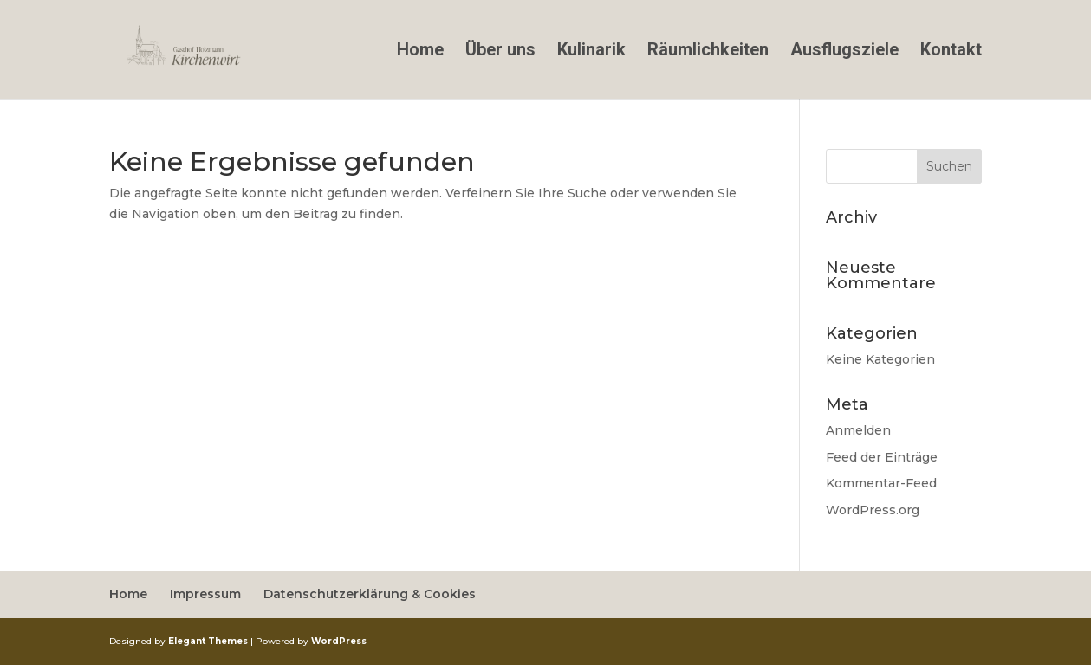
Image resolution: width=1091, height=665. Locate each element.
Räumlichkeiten (708, 51)
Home (420, 51)
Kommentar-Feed (881, 483)
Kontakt (951, 51)
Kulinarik (591, 51)
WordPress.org (872, 510)
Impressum (205, 594)
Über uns (500, 51)
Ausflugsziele (844, 51)
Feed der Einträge (882, 457)
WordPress (339, 641)
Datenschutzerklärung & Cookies (369, 594)
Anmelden (858, 430)
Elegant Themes (208, 641)
